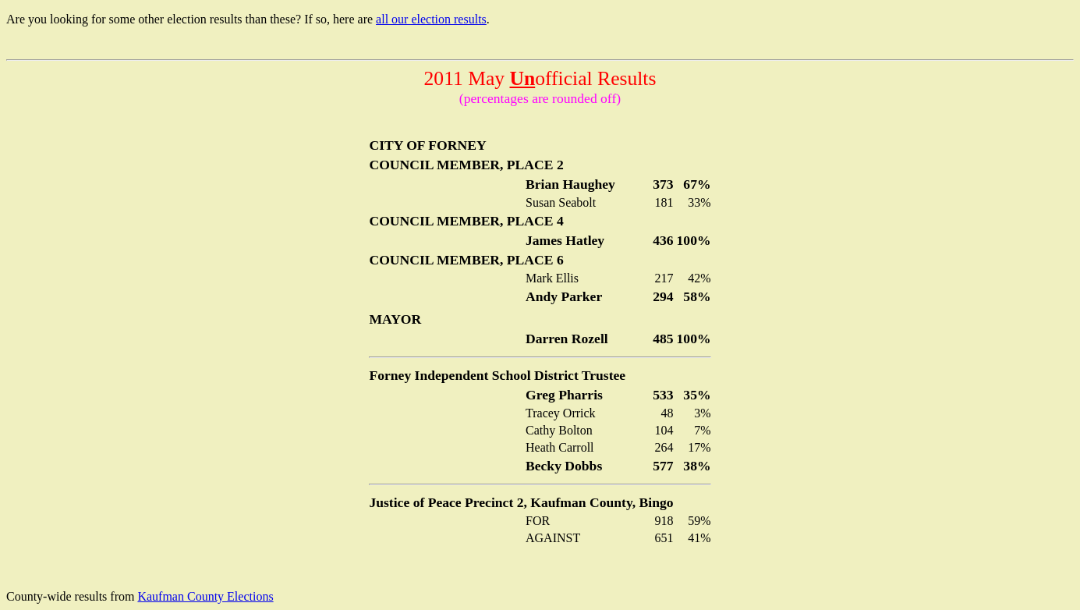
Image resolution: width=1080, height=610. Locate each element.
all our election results (431, 19)
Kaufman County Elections (205, 596)
